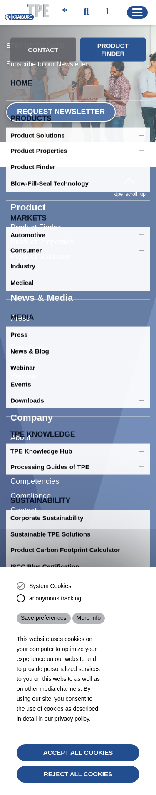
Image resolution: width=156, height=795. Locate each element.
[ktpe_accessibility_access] (65, 12)
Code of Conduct (39, 454)
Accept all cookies (78, 752)
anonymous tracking (55, 598)
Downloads (29, 334)
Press (20, 305)
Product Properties (42, 229)
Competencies (34, 468)
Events (22, 349)
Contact (23, 497)
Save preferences (44, 618)
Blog (18, 320)
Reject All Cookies (78, 774)
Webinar (24, 363)
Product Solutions (40, 243)
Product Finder (35, 214)
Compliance (30, 483)
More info (89, 618)
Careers (23, 439)
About (20, 425)
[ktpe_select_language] (111, 12)
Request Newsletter (61, 111)
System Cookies (50, 586)
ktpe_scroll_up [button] (130, 186)
